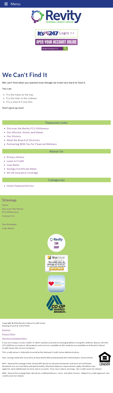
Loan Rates (13, 164)
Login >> (55, 33)
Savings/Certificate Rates (22, 168)
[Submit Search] (65, 48)
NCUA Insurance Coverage (22, 172)
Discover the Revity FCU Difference (28, 128)
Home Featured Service (20, 185)
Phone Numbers (38, 59)
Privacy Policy (8, 334)
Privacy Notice (15, 157)
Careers (75, 57)
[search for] (52, 48)
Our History (14, 136)
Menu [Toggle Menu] (12, 4)
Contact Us (8, 216)
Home (5, 205)
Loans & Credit (15, 160)
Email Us (6, 330)
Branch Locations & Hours (57, 60)
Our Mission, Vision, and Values (25, 132)
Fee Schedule (9, 224)
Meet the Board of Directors (23, 140)
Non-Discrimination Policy (14, 338)
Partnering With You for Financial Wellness (32, 144)
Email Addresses (47, 59)
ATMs (65, 57)
